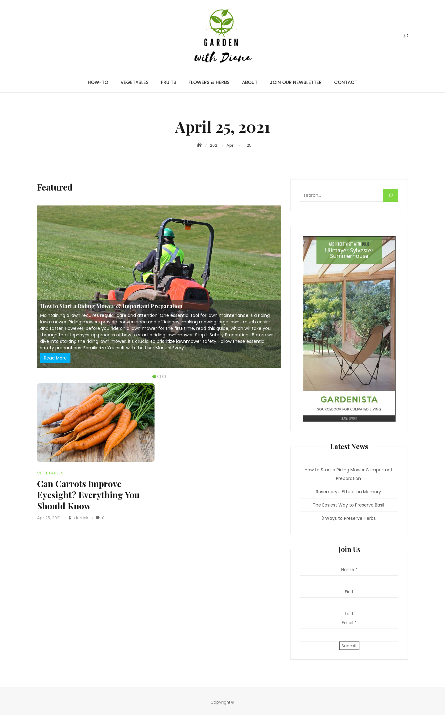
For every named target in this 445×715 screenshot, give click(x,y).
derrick (80, 518)
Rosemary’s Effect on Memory (348, 492)
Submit (349, 646)
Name (349, 569)
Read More (55, 358)
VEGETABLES (135, 82)
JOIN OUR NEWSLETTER (296, 82)
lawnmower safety (196, 341)
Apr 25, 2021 (49, 518)
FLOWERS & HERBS (209, 82)
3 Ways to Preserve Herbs (348, 518)
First (349, 592)
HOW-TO (98, 82)
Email (349, 623)
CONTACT (345, 82)
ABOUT (249, 82)
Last (349, 614)
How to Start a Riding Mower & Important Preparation (111, 306)
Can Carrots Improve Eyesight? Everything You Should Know (88, 495)
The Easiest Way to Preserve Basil (348, 505)
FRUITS (168, 82)
